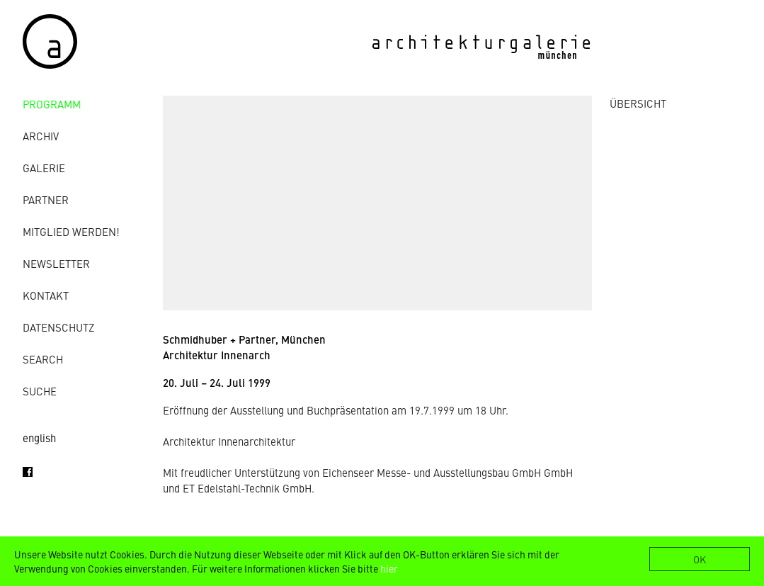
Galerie (44, 167)
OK (699, 559)
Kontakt (46, 295)
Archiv (41, 135)
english (39, 437)
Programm (52, 103)
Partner (46, 199)
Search (43, 358)
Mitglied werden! (71, 231)
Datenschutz (58, 327)
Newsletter (56, 263)
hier (389, 568)
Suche (40, 390)
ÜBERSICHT (638, 103)
